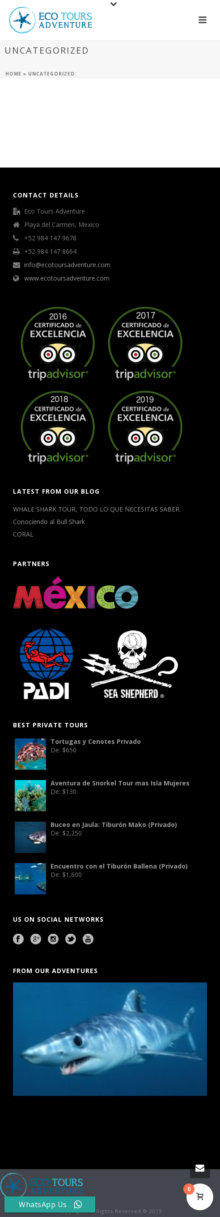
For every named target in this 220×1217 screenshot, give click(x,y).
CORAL (23, 534)
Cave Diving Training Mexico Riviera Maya (76, 1120)
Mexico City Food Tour (110, 1120)
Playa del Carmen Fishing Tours (180, 1120)
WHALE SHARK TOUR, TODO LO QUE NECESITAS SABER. (97, 509)
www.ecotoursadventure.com (67, 278)
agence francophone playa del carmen (143, 1120)
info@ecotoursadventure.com (67, 265)
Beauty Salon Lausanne (81, 1132)
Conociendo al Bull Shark (49, 522)
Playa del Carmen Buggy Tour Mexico (33, 1120)
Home (13, 74)
